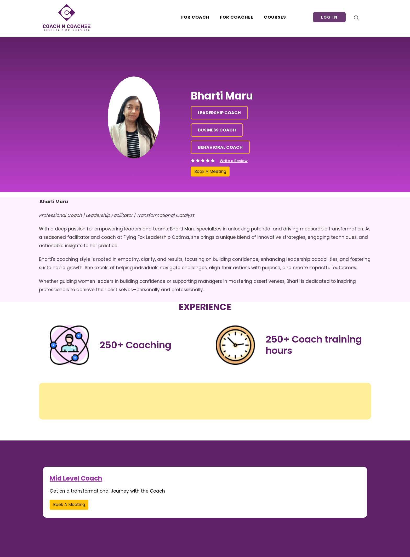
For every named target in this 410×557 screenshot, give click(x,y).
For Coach (195, 17)
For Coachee (236, 17)
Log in (329, 17)
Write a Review (234, 160)
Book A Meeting (210, 171)
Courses (275, 17)
